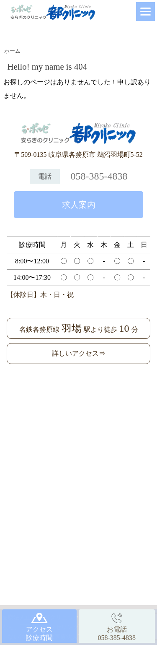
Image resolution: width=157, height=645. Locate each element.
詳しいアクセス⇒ (79, 353)
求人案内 (78, 204)
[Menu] (145, 11)
